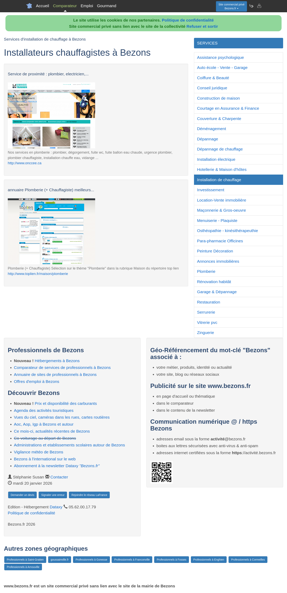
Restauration (208, 302)
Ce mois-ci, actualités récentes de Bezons (52, 431)
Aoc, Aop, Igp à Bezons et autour (44, 424)
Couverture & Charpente (219, 118)
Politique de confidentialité (188, 20)
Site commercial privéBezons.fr (231, 6)
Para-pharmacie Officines (220, 241)
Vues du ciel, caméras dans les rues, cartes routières (62, 417)
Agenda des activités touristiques (44, 410)
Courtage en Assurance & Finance (228, 108)
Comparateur (65, 5)
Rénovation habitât (214, 281)
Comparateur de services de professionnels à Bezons (62, 367)
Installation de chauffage (219, 179)
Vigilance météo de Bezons (38, 452)
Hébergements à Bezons (57, 360)
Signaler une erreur (52, 494)
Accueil (42, 5)
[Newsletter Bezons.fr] (251, 6)
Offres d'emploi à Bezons (36, 381)
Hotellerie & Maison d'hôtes (222, 169)
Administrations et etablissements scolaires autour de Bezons (69, 445)
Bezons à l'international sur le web (45, 459)
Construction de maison (218, 98)
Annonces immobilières (218, 261)
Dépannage (207, 139)
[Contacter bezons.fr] (259, 6)
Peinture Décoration (215, 251)
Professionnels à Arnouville (23, 567)
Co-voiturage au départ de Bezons (45, 438)
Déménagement (211, 128)
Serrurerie (206, 312)
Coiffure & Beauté (213, 78)
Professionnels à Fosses (171, 559)
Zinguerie (205, 332)
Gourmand (106, 5)
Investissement (210, 190)
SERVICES (207, 43)
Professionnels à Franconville (132, 559)
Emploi (87, 5)
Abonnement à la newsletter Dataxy (57, 465)
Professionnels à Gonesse (91, 559)
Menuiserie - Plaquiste (217, 220)
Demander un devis (22, 494)
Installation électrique (216, 159)
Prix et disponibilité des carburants (66, 403)
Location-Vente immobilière (221, 200)
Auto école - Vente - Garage (222, 67)
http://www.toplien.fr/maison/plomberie (38, 274)
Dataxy (56, 507)
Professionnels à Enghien (208, 559)
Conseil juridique (212, 88)
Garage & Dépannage (217, 292)
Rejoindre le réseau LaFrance (89, 494)
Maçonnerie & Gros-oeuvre (221, 210)
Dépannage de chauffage (220, 149)
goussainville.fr (60, 559)
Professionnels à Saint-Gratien (25, 559)
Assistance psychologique (220, 57)
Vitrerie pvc (207, 322)
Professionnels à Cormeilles (248, 559)
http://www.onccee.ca (24, 163)
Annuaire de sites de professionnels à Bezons (55, 374)
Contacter (59, 477)
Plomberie (206, 271)
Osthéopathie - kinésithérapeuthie (227, 230)
